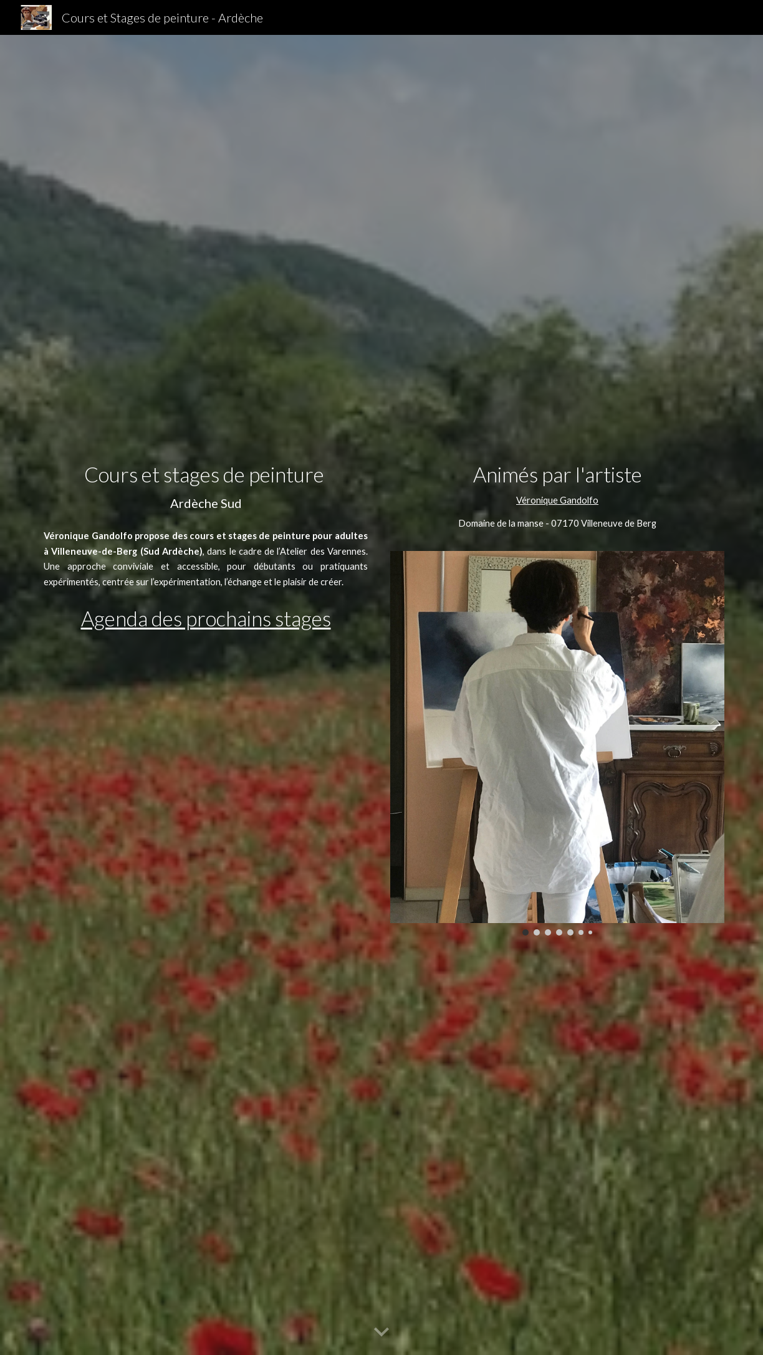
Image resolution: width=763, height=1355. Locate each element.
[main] (206, 487)
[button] (381, 1333)
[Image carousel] (557, 743)
